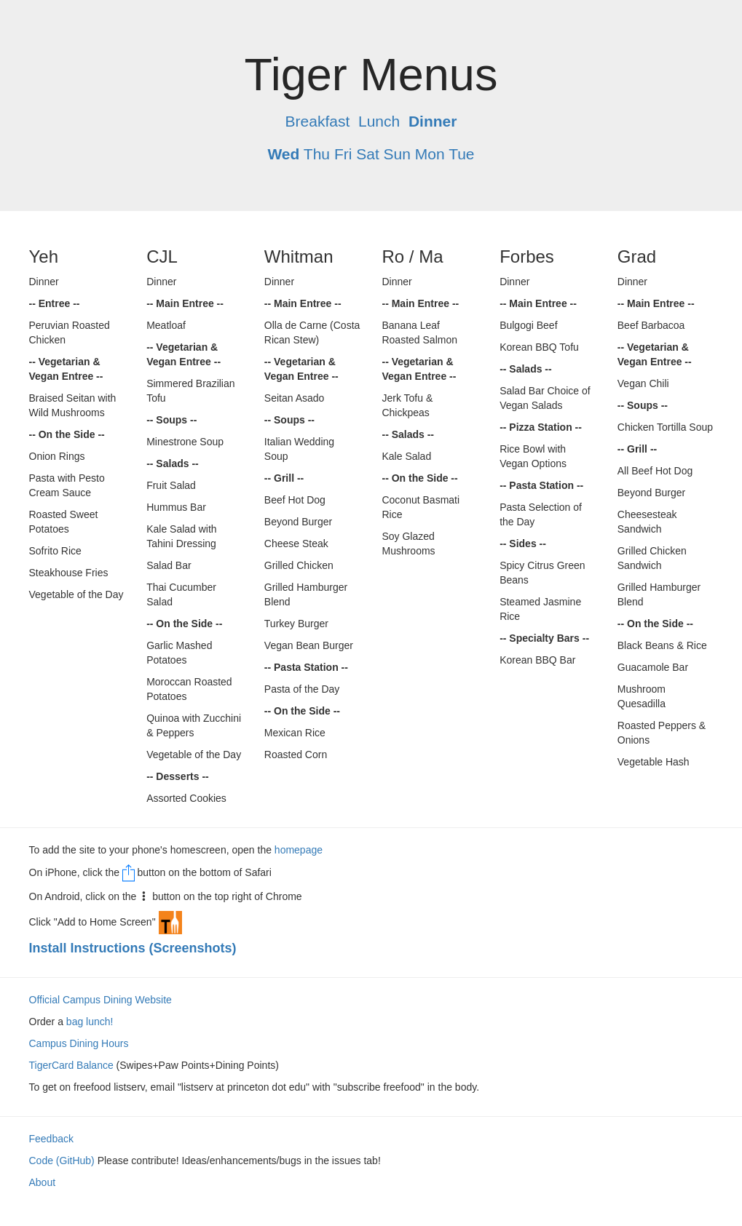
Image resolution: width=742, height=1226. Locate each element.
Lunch (379, 121)
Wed (283, 154)
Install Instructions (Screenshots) (133, 948)
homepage (299, 850)
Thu (317, 154)
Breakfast (317, 121)
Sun (397, 154)
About (42, 1182)
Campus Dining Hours (79, 1043)
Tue (461, 154)
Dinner (433, 121)
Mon (430, 154)
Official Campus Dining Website (100, 1000)
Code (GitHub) (62, 1160)
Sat (367, 154)
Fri (343, 154)
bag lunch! (90, 1021)
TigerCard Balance (71, 1065)
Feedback (51, 1139)
